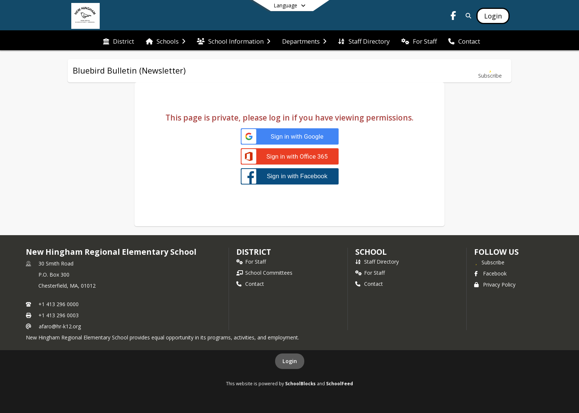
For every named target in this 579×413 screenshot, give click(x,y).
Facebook (490, 273)
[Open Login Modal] (493, 16)
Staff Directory (377, 261)
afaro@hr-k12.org (60, 326)
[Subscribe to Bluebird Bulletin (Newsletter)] (490, 71)
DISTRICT (253, 252)
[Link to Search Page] (467, 15)
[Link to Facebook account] (453, 16)
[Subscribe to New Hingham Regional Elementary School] (489, 262)
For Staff (251, 261)
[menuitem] (118, 40)
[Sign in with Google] (290, 136)
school (371, 252)
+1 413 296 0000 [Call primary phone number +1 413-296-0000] (58, 304)
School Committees (264, 272)
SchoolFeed (339, 383)
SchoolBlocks (300, 383)
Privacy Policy (494, 284)
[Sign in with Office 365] (290, 156)
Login (289, 361)
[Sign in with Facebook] (290, 176)
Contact (250, 283)
